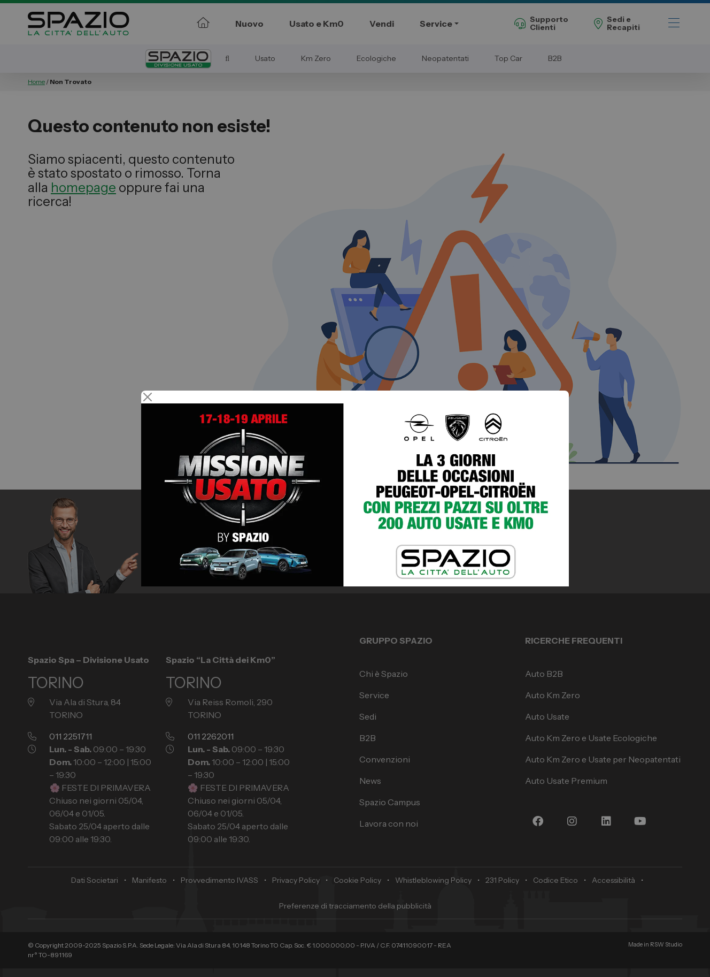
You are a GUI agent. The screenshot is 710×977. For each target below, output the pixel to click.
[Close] (147, 397)
